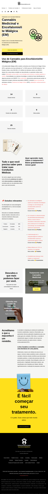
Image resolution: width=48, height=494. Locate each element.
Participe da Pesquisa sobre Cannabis (15, 462)
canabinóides (23, 78)
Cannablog (27, 457)
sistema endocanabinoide (25, 483)
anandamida (8, 485)
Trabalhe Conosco (14, 457)
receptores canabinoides (26, 485)
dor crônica (13, 481)
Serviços (3, 8)
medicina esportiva (15, 483)
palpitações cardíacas (35, 82)
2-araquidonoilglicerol (16, 485)
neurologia (29, 481)
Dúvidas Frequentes (19, 460)
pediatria (33, 481)
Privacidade (22, 475)
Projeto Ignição (34, 457)
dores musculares (38, 80)
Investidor (26, 460)
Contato (21, 457)
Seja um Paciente (37, 8)
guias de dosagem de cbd (34, 479)
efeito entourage (34, 485)
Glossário (11, 460)
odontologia (38, 481)
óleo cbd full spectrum (11, 479)
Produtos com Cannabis (14, 8)
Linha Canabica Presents (30, 462)
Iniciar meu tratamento (12, 50)
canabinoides (33, 483)
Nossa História (6, 457)
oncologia (24, 481)
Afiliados (40, 457)
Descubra (37, 289)
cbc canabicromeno (40, 483)
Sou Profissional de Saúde (12, 53)
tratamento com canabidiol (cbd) (22, 479)
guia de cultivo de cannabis (27, 487)
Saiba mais (11, 318)
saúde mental (19, 481)
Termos (26, 475)
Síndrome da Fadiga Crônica (19, 82)
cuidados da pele (7, 483)
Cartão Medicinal (33, 460)
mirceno (40, 485)
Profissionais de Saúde (26, 8)
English (38, 462)
